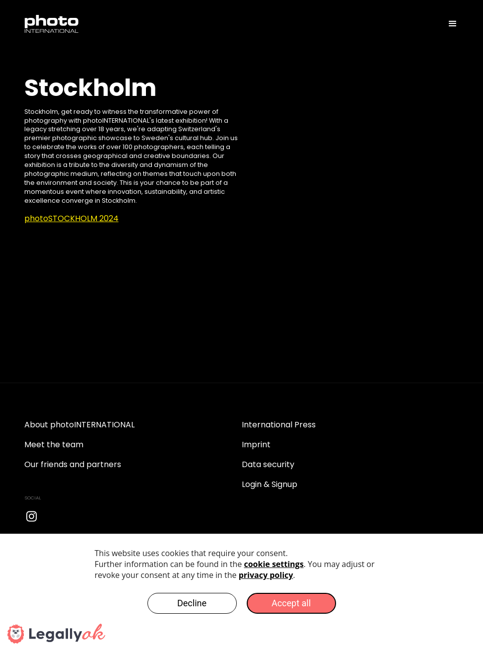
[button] (448, 24)
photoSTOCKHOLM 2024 (71, 218)
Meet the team (53, 444)
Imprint (256, 444)
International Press (279, 424)
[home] (51, 24)
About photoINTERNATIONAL (79, 424)
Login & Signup (269, 484)
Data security (268, 464)
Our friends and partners (72, 464)
